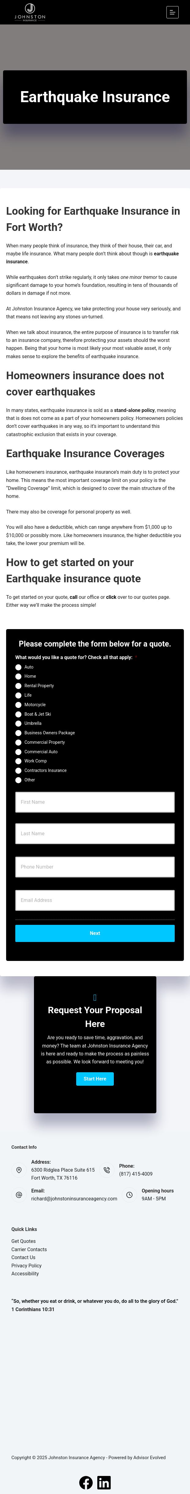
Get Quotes (23, 1241)
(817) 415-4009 (135, 1174)
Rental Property (39, 685)
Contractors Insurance (45, 770)
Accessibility (25, 1274)
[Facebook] (86, 1482)
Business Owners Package (49, 732)
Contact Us (23, 1257)
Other (29, 779)
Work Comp (35, 760)
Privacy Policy (26, 1266)
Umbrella (33, 723)
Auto (28, 666)
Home (30, 676)
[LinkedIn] (104, 1482)
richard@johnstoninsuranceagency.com (74, 1199)
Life (28, 695)
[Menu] (172, 12)
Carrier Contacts (29, 1249)
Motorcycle (35, 704)
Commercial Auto (41, 751)
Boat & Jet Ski (37, 713)
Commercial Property (44, 742)
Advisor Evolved (149, 1457)
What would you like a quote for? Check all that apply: (76, 657)
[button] (95, 1079)
